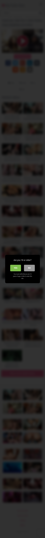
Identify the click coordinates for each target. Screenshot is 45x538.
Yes (15, 268)
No (29, 268)
